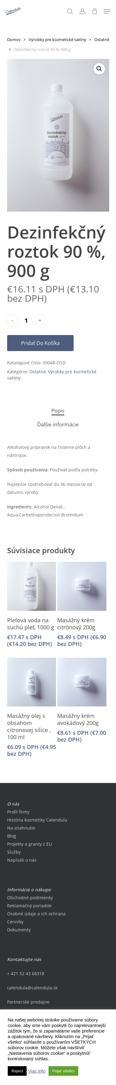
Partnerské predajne (28, 1002)
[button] (107, 11)
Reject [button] (17, 1071)
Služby (14, 852)
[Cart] (94, 11)
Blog (11, 836)
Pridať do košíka (40, 343)
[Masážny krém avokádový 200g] (81, 682)
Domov (14, 39)
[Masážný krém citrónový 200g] (81, 586)
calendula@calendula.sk (32, 988)
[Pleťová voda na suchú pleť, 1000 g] (31, 586)
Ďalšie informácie (58, 424)
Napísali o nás (22, 860)
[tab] (58, 410)
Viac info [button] (36, 1071)
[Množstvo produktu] (26, 320)
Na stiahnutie (21, 828)
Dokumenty (19, 930)
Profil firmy (18, 812)
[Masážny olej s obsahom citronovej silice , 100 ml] (31, 682)
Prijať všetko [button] (63, 1071)
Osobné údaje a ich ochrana (36, 914)
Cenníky (15, 922)
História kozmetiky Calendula (37, 820)
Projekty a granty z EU (29, 844)
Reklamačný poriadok (29, 906)
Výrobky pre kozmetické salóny (57, 39)
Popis (57, 410)
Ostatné (101, 39)
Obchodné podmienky (30, 898)
